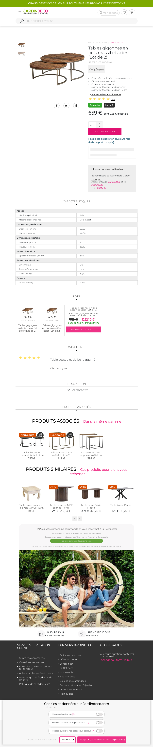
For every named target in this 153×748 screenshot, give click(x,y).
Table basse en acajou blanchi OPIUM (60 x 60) (31, 509)
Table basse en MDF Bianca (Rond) (61, 508)
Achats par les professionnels (36, 673)
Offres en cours (68, 660)
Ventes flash (66, 664)
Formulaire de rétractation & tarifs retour (35, 668)
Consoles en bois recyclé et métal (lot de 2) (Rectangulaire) (91, 456)
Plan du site (66, 694)
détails (51, 707)
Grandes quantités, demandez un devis (36, 679)
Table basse (116, 42)
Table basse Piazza (120, 506)
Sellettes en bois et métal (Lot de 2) (61, 454)
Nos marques (67, 677)
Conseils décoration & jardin (76, 686)
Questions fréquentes (31, 663)
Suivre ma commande (32, 658)
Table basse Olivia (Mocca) (91, 508)
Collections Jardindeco (73, 681)
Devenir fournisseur (71, 690)
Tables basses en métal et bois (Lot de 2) (32, 456)
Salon (104, 42)
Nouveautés (66, 673)
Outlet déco (66, 668)
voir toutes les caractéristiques (104, 94)
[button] (99, 123)
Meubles (93, 42)
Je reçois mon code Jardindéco (76, 542)
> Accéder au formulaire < (115, 660)
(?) (73, 714)
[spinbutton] (95, 124)
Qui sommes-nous (70, 655)
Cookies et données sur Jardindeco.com (76, 704)
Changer (96, 179)
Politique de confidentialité (34, 684)
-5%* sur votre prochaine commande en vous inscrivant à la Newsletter (76, 530)
